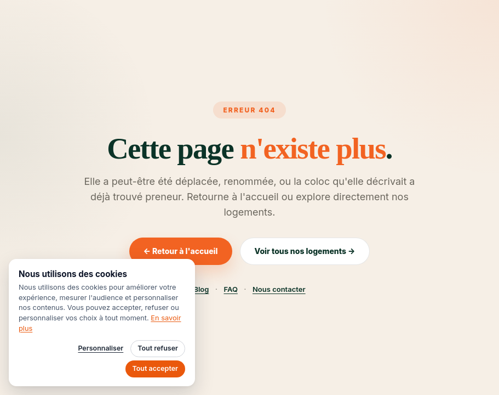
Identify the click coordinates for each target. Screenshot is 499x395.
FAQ (230, 289)
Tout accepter (155, 368)
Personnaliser (100, 348)
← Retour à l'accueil (181, 251)
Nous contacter (279, 289)
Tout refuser (157, 348)
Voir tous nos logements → (305, 251)
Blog (201, 289)
